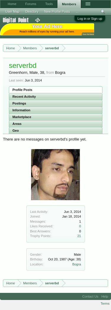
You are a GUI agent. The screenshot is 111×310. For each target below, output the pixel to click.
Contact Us (90, 296)
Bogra (76, 264)
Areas (17, 123)
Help (104, 296)
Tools (49, 4)
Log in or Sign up (90, 18)
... (77, 11)
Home (12, 4)
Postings (19, 103)
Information (21, 110)
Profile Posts (22, 90)
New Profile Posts (57, 11)
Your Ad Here (88, 34)
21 (79, 236)
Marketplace (21, 117)
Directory (31, 11)
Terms (105, 303)
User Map (12, 11)
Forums (30, 4)
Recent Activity (24, 96)
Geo (15, 130)
